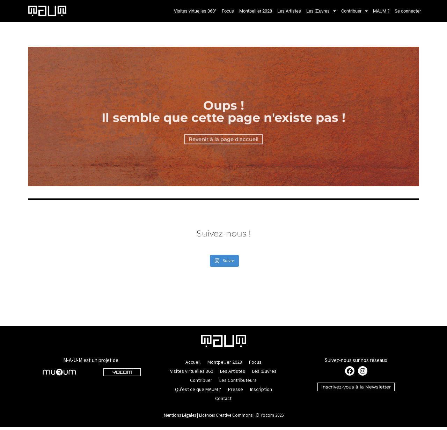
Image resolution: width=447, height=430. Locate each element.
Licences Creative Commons (225, 418)
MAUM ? (381, 11)
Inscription (261, 392)
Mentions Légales (180, 418)
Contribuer (354, 11)
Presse (235, 392)
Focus (228, 11)
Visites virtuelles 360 (191, 374)
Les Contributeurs (238, 383)
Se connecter (408, 11)
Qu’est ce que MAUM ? (198, 392)
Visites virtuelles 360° (195, 11)
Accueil (192, 365)
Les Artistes (289, 11)
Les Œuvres (321, 11)
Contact (223, 401)
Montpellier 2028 (255, 11)
